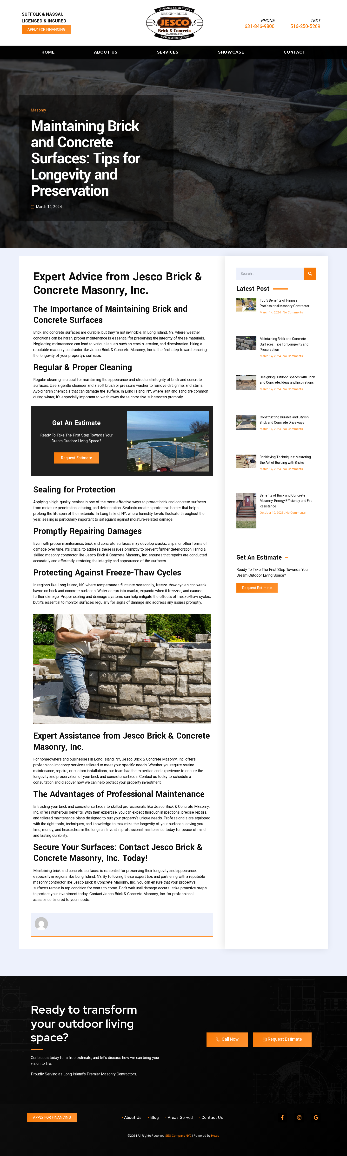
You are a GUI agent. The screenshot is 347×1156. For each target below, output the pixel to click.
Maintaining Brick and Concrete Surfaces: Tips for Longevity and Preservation (284, 344)
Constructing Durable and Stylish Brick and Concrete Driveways (284, 420)
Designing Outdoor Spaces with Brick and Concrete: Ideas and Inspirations (287, 380)
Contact (295, 52)
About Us (105, 52)
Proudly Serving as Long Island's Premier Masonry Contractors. (84, 1074)
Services (168, 52)
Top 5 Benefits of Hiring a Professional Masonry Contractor (284, 303)
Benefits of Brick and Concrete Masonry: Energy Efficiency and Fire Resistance (286, 501)
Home (48, 52)
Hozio (215, 1135)
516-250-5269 (305, 26)
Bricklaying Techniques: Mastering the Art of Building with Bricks (285, 460)
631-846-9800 (259, 26)
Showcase (231, 52)
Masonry (38, 110)
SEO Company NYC (178, 1135)
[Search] (310, 274)
